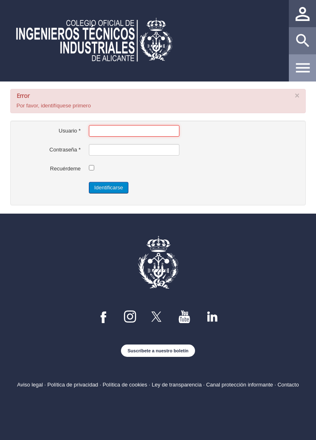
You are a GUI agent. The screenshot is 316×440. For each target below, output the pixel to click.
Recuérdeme (65, 168)
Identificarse (108, 187)
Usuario (70, 131)
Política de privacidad (72, 385)
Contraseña (65, 150)
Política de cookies (124, 385)
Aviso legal (30, 385)
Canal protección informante (239, 385)
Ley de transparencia (177, 385)
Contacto (288, 385)
